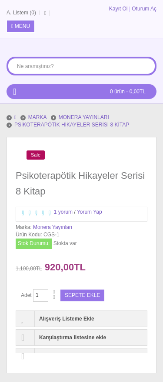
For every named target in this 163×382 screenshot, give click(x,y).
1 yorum (63, 212)
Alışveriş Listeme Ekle (66, 319)
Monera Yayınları (52, 227)
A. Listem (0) (21, 12)
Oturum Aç (144, 9)
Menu (20, 26)
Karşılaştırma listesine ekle (72, 337)
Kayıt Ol (118, 9)
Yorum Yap (89, 212)
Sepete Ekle (82, 295)
